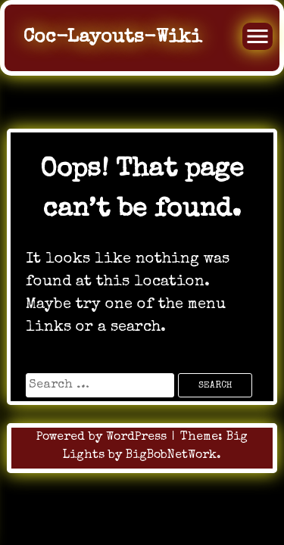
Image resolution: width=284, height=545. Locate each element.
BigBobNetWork (171, 456)
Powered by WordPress (103, 437)
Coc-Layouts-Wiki (112, 37)
